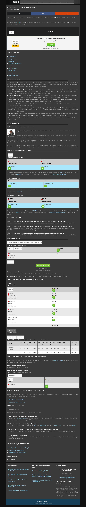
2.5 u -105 (54, 311)
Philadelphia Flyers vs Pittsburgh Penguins (19, 448)
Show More (12, 330)
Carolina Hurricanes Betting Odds (16, 402)
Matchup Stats (12, 56)
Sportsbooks (41, 2)
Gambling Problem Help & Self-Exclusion (67, 478)
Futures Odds (11, 70)
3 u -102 (54, 303)
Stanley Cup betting (58, 360)
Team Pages (11, 73)
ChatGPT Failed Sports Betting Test (18, 490)
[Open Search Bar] (72, 2)
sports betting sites (21, 418)
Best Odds (11, 61)
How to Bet (59, 2)
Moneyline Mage (12, 59)
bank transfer (57, 425)
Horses (50, 2)
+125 (58, 254)
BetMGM (62, 172)
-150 (58, 255)
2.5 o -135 (54, 309)
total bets (19, 191)
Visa (35, 425)
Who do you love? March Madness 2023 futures (17, 480)
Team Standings (12, 68)
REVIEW (15, 45)
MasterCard (43, 425)
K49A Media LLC (59, 486)
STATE (11, 29)
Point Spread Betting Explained (41, 471)
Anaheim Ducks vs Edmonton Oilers (17, 452)
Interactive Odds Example (14, 63)
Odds (24, 2)
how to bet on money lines (59, 174)
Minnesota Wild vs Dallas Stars (16, 450)
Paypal (74, 425)
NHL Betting (19, 22)
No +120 (54, 295)
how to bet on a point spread (57, 212)
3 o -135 (54, 301)
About (68, 2)
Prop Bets (10, 66)
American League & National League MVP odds (18, 470)
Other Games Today (13, 75)
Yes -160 (54, 293)
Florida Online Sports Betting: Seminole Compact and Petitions (41, 475)
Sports (31, 2)
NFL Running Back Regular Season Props (17, 475)
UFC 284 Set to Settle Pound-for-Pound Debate (17, 485)
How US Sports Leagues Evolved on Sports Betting (42, 480)
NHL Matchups (12, 459)
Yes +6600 (54, 317)
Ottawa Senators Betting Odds (16, 399)
